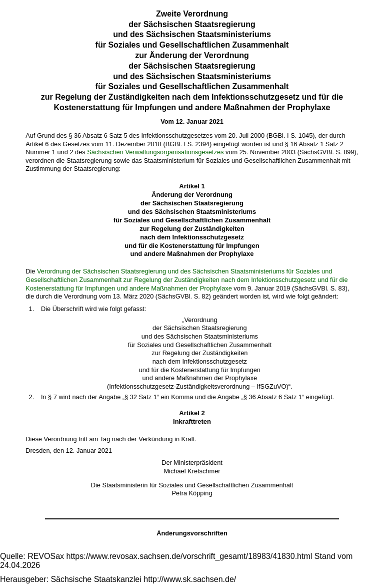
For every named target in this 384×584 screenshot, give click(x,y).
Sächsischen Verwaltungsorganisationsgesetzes (155, 152)
